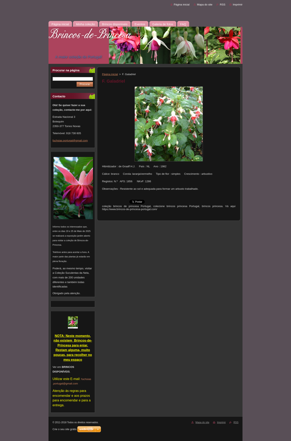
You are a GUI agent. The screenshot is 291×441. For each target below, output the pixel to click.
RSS (222, 4)
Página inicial (182, 4)
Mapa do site (204, 4)
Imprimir (237, 4)
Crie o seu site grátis (65, 429)
